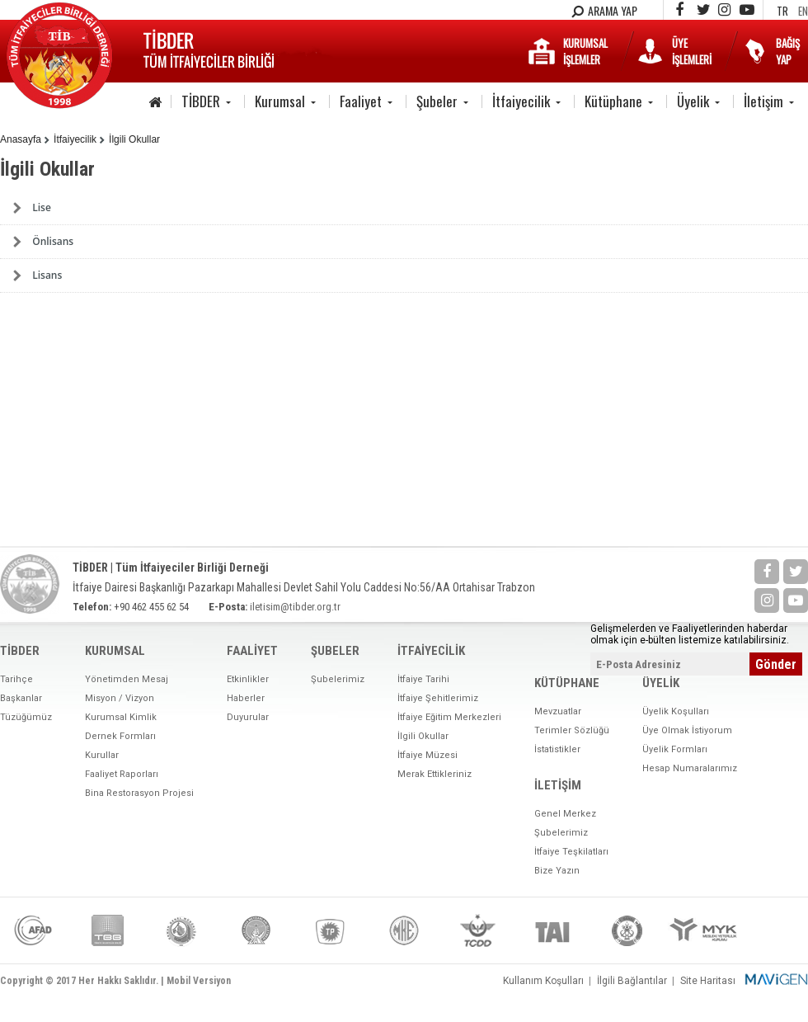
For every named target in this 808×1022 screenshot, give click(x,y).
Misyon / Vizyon (119, 698)
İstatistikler (557, 749)
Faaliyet (361, 101)
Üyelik (693, 101)
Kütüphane (613, 101)
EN (803, 10)
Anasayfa (20, 139)
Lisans (47, 275)
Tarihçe (16, 679)
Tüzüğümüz (26, 717)
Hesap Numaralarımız (689, 768)
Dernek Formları (120, 736)
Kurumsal (280, 101)
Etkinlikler (248, 679)
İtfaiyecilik (521, 101)
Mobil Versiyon (199, 981)
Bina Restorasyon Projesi (139, 793)
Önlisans (52, 241)
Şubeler (437, 101)
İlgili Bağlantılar (632, 981)
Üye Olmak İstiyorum (687, 730)
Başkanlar (21, 698)
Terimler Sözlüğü (571, 730)
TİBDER (200, 101)
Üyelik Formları (674, 749)
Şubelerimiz (337, 679)
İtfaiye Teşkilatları (571, 851)
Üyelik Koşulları (675, 711)
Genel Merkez (565, 813)
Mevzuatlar (557, 711)
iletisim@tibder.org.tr (295, 606)
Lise (41, 207)
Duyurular (248, 717)
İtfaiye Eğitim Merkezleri (449, 717)
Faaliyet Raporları (121, 774)
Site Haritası (707, 981)
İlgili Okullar (134, 139)
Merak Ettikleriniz (434, 774)
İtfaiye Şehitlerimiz (437, 698)
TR (782, 10)
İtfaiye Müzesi (427, 755)
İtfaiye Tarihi (423, 679)
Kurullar (102, 755)
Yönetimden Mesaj (126, 679)
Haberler (246, 698)
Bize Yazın (557, 870)
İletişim (763, 101)
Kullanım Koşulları (543, 981)
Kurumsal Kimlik (121, 717)
